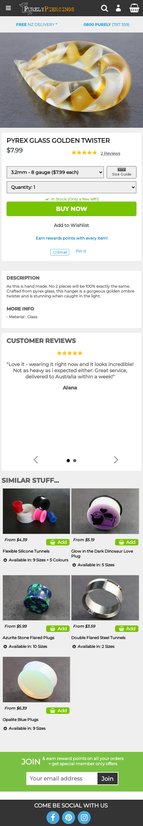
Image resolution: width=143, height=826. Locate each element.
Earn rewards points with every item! (72, 238)
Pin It (81, 251)
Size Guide (121, 174)
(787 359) (106, 24)
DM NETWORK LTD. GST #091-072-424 (71, 779)
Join (107, 722)
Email (59, 252)
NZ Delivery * (36, 24)
